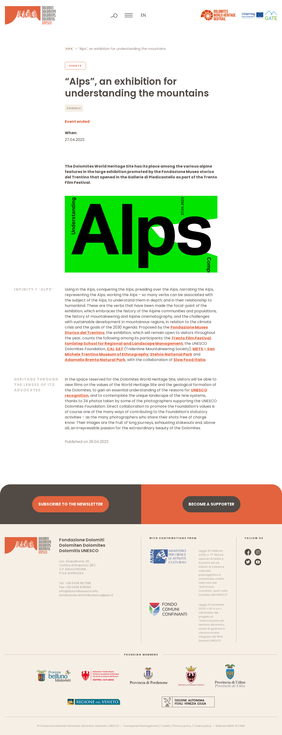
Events (75, 66)
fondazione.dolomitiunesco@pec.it (86, 595)
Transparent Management (140, 726)
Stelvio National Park (171, 354)
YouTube (258, 562)
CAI (110, 349)
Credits (166, 726)
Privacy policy (182, 726)
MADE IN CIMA (236, 726)
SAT (119, 349)
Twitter (248, 562)
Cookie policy (202, 726)
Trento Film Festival (191, 338)
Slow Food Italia (189, 359)
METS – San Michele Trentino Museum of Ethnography (140, 351)
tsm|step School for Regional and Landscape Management (124, 343)
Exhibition (74, 108)
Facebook (248, 552)
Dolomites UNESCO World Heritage (30, 15)
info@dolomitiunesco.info (78, 591)
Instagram (258, 552)
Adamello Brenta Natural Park (95, 359)
